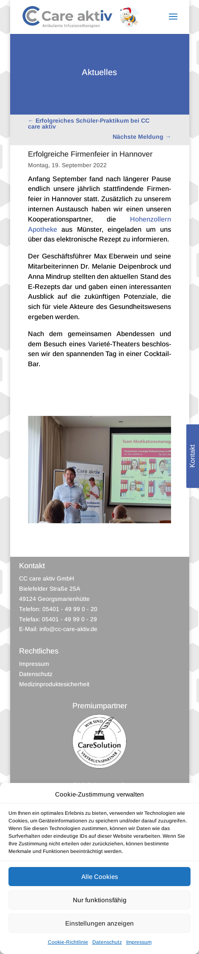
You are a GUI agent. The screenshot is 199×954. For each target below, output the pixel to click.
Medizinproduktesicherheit (54, 684)
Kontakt (192, 456)
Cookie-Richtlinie (68, 942)
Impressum (139, 942)
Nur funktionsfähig (100, 899)
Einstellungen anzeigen (99, 923)
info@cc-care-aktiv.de (68, 629)
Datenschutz (107, 942)
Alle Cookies (99, 876)
